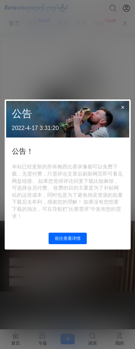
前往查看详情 (68, 238)
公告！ (22, 151)
